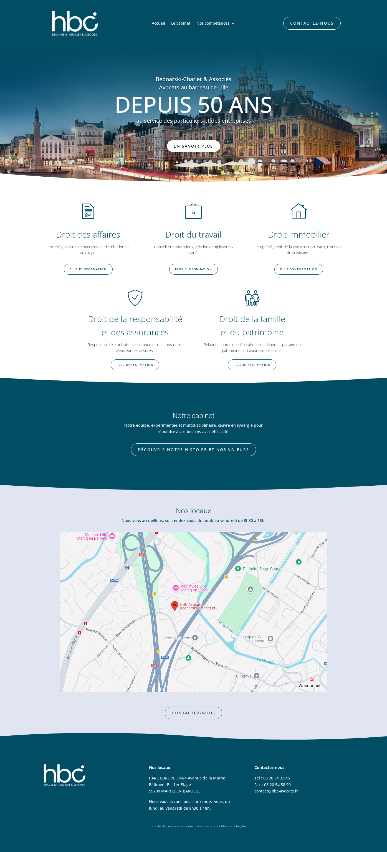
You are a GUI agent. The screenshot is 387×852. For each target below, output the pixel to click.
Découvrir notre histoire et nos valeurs (193, 449)
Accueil (158, 23)
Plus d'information (88, 269)
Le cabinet (180, 23)
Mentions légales (234, 826)
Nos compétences (212, 23)
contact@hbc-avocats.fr (276, 791)
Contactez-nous (312, 23)
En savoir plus (193, 146)
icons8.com (209, 826)
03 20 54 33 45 (276, 778)
